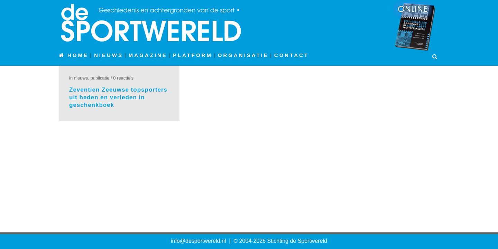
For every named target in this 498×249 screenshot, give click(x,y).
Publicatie (99, 78)
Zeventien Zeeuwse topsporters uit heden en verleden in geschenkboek (118, 97)
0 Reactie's (123, 78)
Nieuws (81, 78)
